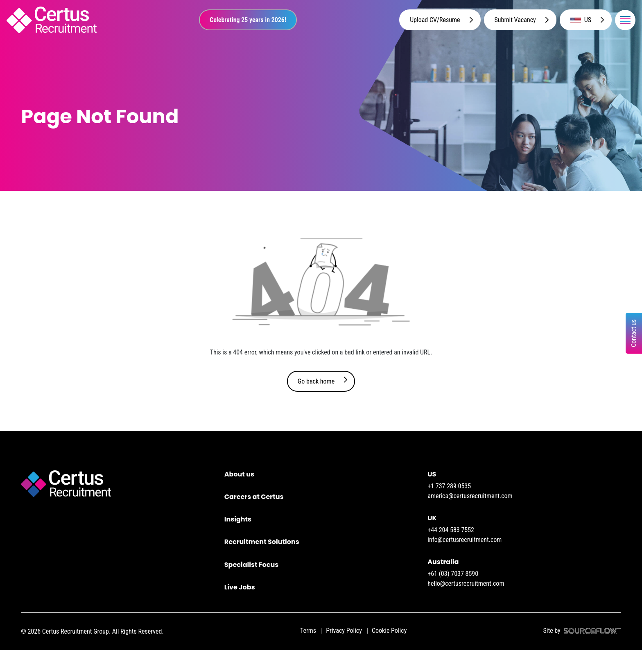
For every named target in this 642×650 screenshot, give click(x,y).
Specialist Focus (251, 564)
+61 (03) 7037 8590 (452, 574)
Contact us (633, 333)
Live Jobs (239, 587)
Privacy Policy (344, 630)
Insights (237, 519)
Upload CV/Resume (435, 20)
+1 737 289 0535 (449, 486)
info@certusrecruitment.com (464, 540)
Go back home (316, 381)
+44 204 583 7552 (450, 530)
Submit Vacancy (515, 20)
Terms (308, 630)
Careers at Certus (254, 496)
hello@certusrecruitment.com (465, 583)
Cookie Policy (389, 630)
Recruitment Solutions (261, 541)
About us (239, 474)
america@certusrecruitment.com (469, 496)
